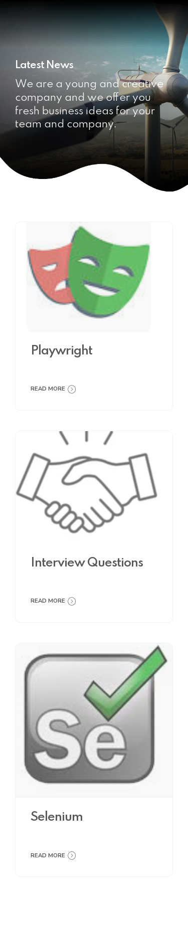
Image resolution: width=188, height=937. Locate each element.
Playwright (61, 351)
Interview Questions (87, 563)
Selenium (57, 817)
